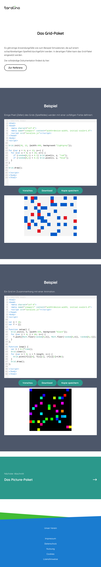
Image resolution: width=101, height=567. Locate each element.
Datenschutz (50, 543)
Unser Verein (50, 528)
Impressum (50, 538)
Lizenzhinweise (50, 559)
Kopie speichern (70, 190)
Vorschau (28, 190)
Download (47, 190)
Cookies (50, 554)
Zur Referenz (15, 67)
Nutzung (50, 548)
